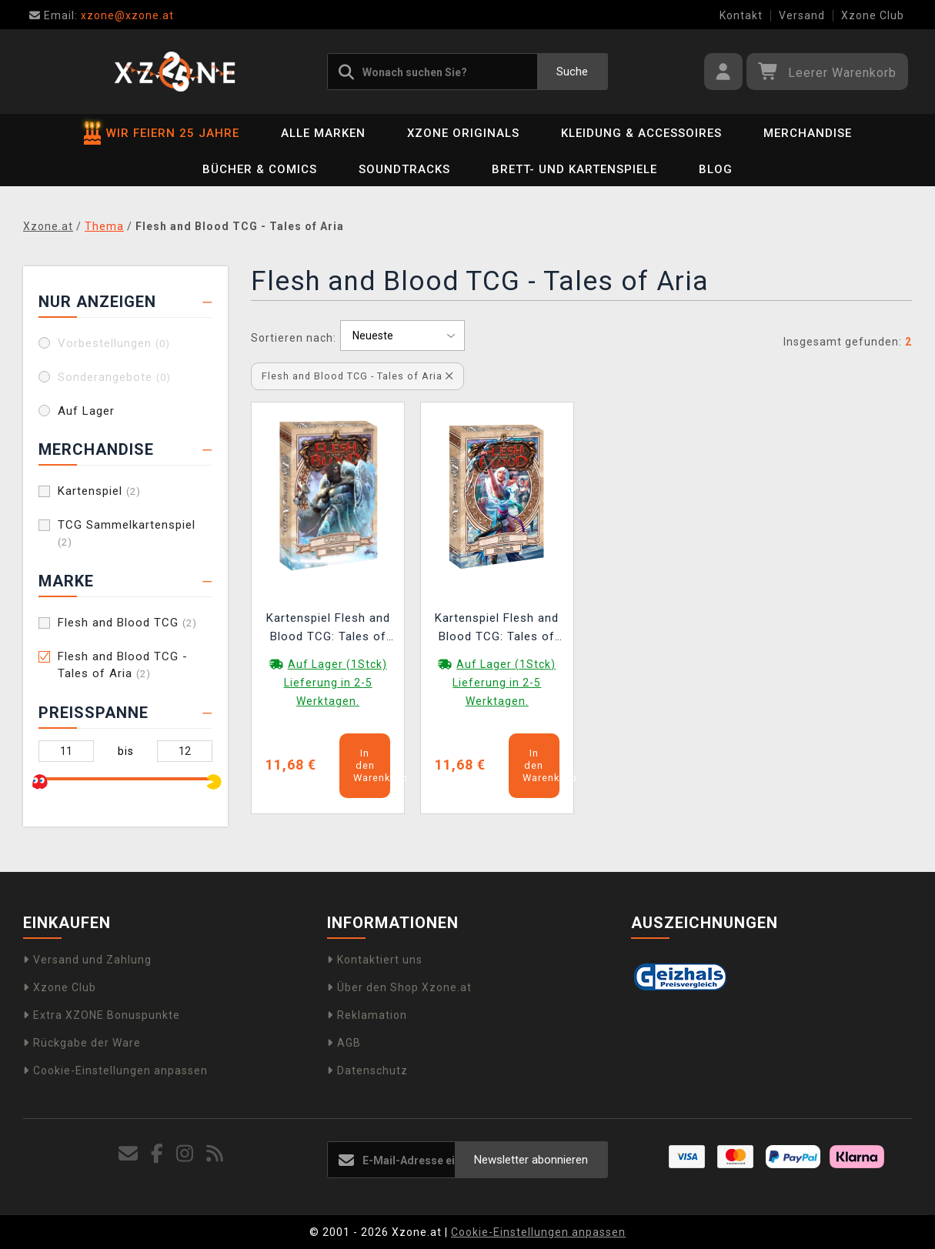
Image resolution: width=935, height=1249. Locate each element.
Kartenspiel (99, 491)
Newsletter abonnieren (531, 1160)
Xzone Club (872, 15)
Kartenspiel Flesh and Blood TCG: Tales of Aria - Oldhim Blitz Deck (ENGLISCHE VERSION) (328, 629)
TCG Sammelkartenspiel (126, 533)
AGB (344, 1043)
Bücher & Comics (259, 169)
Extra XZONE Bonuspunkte (101, 1015)
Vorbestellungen (114, 343)
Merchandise (807, 133)
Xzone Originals (463, 133)
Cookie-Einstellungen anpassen (115, 1070)
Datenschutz (367, 1070)
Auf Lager (86, 411)
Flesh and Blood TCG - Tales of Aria (123, 665)
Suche (572, 71)
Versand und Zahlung (87, 959)
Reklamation (367, 1015)
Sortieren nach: (293, 338)
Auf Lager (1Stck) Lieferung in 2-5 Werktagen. (335, 682)
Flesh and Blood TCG (127, 623)
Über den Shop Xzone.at (399, 987)
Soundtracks (404, 169)
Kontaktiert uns (374, 959)
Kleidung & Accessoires (641, 133)
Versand (802, 15)
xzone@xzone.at (101, 15)
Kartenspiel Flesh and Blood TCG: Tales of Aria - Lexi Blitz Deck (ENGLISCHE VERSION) (497, 629)
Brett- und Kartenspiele (574, 169)
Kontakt (741, 15)
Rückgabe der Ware (82, 1043)
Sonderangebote (114, 377)
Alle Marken (323, 133)
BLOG (716, 169)
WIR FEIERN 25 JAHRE (161, 133)
